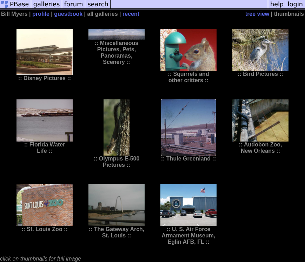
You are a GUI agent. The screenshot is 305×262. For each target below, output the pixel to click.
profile (40, 14)
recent (130, 14)
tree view (257, 14)
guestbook (68, 14)
